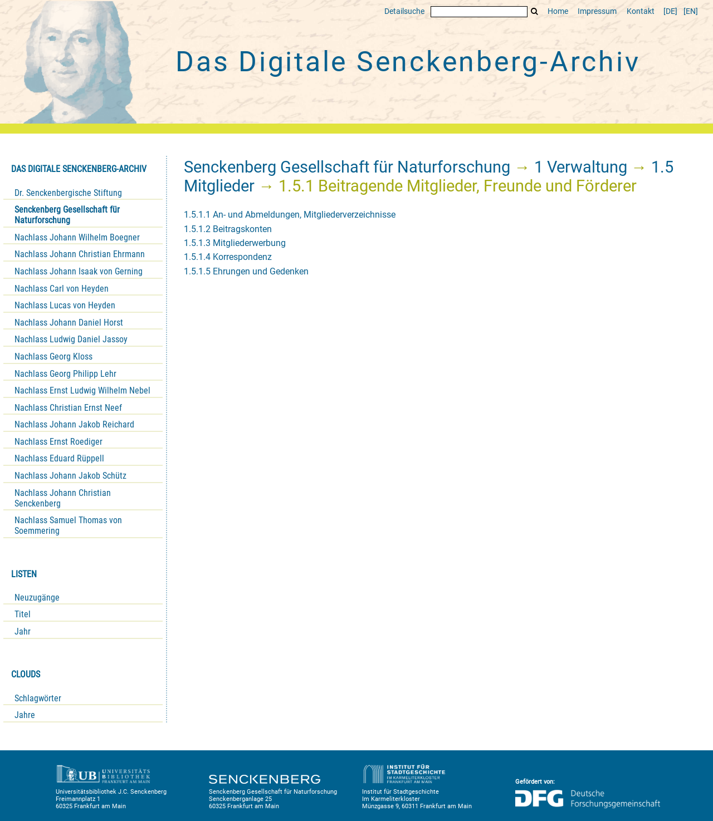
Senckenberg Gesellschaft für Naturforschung (67, 214)
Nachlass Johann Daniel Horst (68, 322)
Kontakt (641, 11)
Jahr (22, 631)
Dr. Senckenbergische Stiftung (68, 193)
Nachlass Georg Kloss (53, 356)
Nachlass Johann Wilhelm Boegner (77, 237)
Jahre (24, 715)
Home (558, 11)
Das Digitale (407, 62)
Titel (22, 614)
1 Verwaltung (580, 167)
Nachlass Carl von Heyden (61, 288)
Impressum (597, 11)
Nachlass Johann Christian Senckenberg (62, 498)
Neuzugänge (37, 597)
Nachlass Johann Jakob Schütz (70, 475)
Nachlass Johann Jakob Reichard (74, 424)
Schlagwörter (37, 698)
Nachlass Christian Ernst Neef (68, 407)
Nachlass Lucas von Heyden (64, 305)
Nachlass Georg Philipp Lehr (65, 373)
